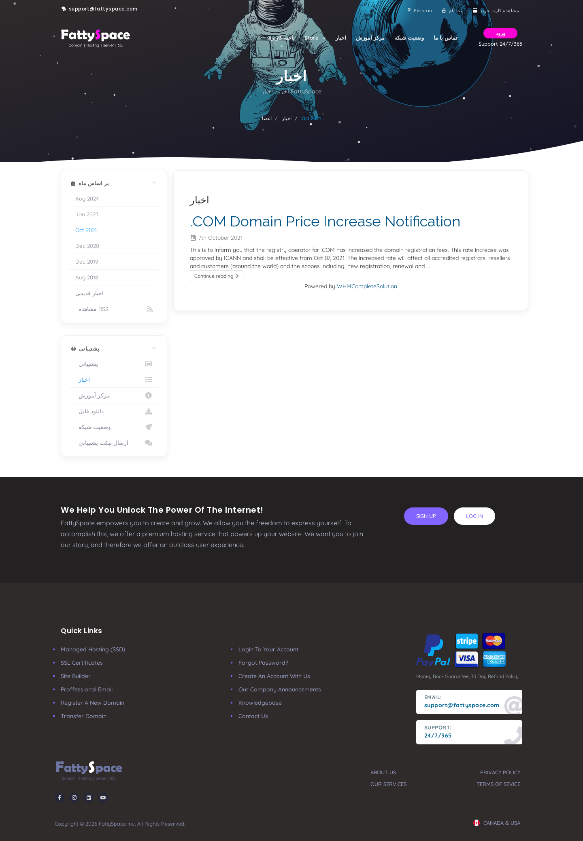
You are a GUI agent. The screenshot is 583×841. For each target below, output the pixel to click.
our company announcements (279, 689)
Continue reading (216, 276)
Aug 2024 (87, 198)
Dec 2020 (87, 245)
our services (388, 784)
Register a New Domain (92, 702)
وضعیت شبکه (409, 37)
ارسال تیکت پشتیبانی (114, 443)
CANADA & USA (496, 823)
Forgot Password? (263, 662)
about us (383, 772)
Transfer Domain (83, 716)
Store (315, 37)
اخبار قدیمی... (90, 292)
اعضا (267, 118)
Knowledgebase (260, 702)
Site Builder (76, 676)
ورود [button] (500, 33)
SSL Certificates (82, 662)
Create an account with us (274, 676)
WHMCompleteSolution (367, 286)
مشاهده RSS (114, 309)
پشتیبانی (114, 364)
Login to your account (268, 649)
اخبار (341, 37)
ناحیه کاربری (281, 37)
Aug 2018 (86, 277)
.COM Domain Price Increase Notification (325, 221)
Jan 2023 (86, 214)
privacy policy (500, 772)
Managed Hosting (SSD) (93, 649)
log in (474, 516)
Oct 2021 (86, 229)
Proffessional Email (87, 689)
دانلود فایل (114, 411)
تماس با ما (445, 37)
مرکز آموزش (370, 37)
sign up (426, 516)
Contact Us (253, 716)
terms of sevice (498, 784)
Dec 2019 (86, 261)
